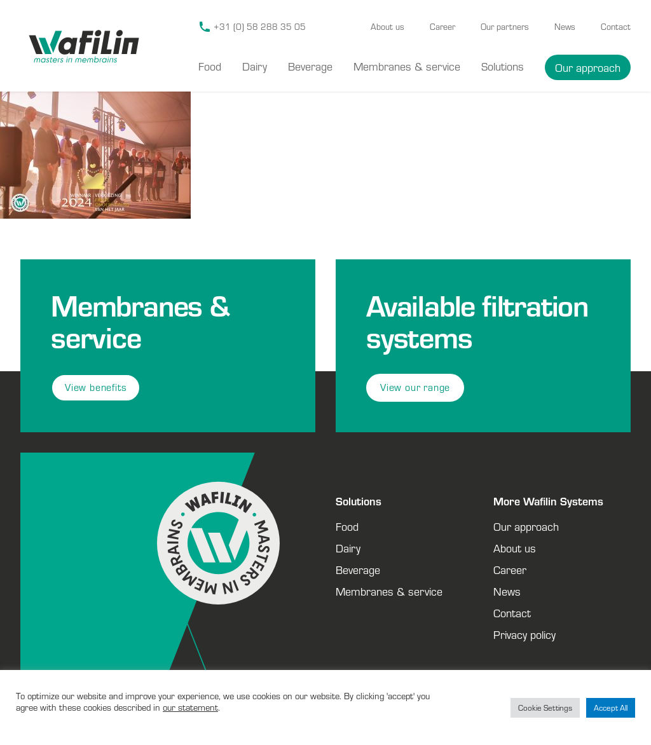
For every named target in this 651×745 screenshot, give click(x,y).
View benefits (96, 387)
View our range (415, 387)
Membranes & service (406, 66)
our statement (190, 707)
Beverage (310, 66)
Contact (616, 26)
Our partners (505, 26)
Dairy (254, 66)
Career (442, 26)
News (564, 26)
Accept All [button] (610, 708)
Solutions (502, 66)
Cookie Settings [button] (545, 708)
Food (209, 66)
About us (387, 26)
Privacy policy (524, 634)
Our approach (587, 67)
